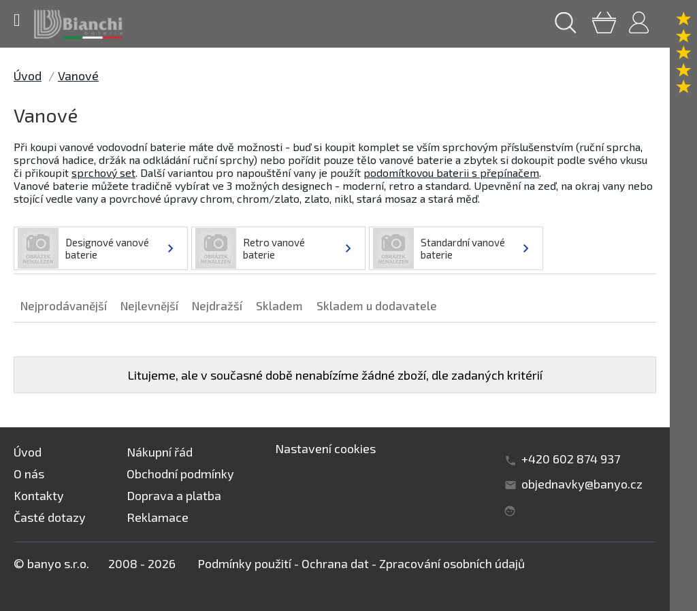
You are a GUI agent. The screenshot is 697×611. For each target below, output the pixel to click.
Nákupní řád (160, 451)
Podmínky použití (244, 563)
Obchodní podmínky (180, 473)
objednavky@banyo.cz (582, 483)
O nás (29, 473)
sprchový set (103, 172)
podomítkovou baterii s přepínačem (451, 172)
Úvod (28, 75)
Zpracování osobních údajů (452, 563)
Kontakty (39, 495)
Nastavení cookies (325, 448)
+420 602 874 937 (570, 458)
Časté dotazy (50, 517)
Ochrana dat (335, 563)
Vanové (78, 75)
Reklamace (158, 517)
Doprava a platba (174, 495)
